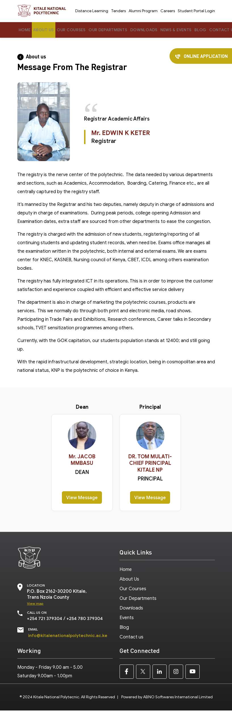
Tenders (118, 11)
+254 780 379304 (87, 618)
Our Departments (113, 30)
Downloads (150, 30)
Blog (210, 30)
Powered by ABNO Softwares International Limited (167, 696)
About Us (45, 30)
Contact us (131, 633)
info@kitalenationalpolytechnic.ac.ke (68, 635)
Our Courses (74, 30)
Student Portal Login (196, 11)
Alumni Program (143, 11)
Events (127, 614)
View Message (82, 498)
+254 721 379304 (45, 618)
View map (35, 604)
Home (25, 30)
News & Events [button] (184, 30)
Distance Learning (91, 11)
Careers (167, 11)
